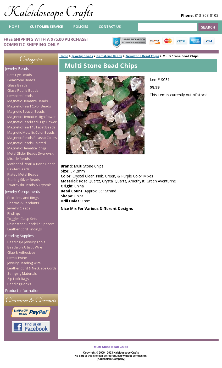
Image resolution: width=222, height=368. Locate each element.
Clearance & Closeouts (30, 300)
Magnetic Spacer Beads (26, 111)
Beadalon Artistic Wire (24, 247)
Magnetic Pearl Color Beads (29, 106)
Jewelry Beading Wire (24, 263)
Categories (30, 59)
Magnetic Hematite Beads (27, 101)
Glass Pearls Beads (22, 90)
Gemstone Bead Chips (142, 56)
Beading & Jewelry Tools (26, 242)
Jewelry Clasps (18, 208)
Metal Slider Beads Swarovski (30, 153)
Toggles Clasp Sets (22, 218)
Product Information (22, 290)
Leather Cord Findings (24, 229)
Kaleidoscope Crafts (48, 12)
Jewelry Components (22, 191)
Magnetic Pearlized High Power (32, 122)
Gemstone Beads (109, 56)
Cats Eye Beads (19, 74)
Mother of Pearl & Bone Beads (31, 163)
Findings (13, 213)
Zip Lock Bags (18, 278)
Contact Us (110, 26)
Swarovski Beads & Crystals (29, 184)
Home (63, 56)
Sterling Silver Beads (23, 179)
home (14, 26)
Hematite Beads (20, 95)
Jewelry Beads (82, 56)
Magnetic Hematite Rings (26, 148)
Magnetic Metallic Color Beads (31, 132)
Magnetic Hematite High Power (31, 116)
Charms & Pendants (23, 203)
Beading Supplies (19, 235)
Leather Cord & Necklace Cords (32, 268)
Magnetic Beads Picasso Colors (32, 137)
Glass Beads (17, 85)
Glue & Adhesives (21, 252)
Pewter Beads (18, 169)
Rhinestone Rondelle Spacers (30, 223)
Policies (80, 26)
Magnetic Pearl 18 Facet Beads (31, 127)
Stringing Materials (22, 273)
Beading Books (19, 284)
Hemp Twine (17, 257)
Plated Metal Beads (22, 174)
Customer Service (46, 26)
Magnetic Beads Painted (26, 142)
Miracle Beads (18, 158)
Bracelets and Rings (23, 197)
